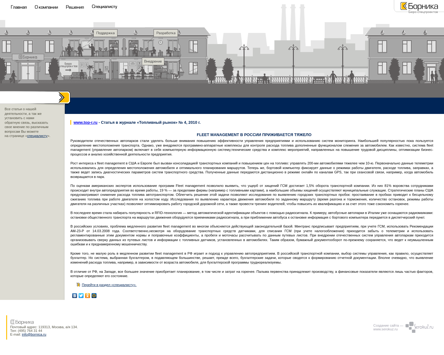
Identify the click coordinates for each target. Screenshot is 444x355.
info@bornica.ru (34, 334)
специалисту (37, 136)
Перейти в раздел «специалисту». (109, 285)
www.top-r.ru (85, 122)
